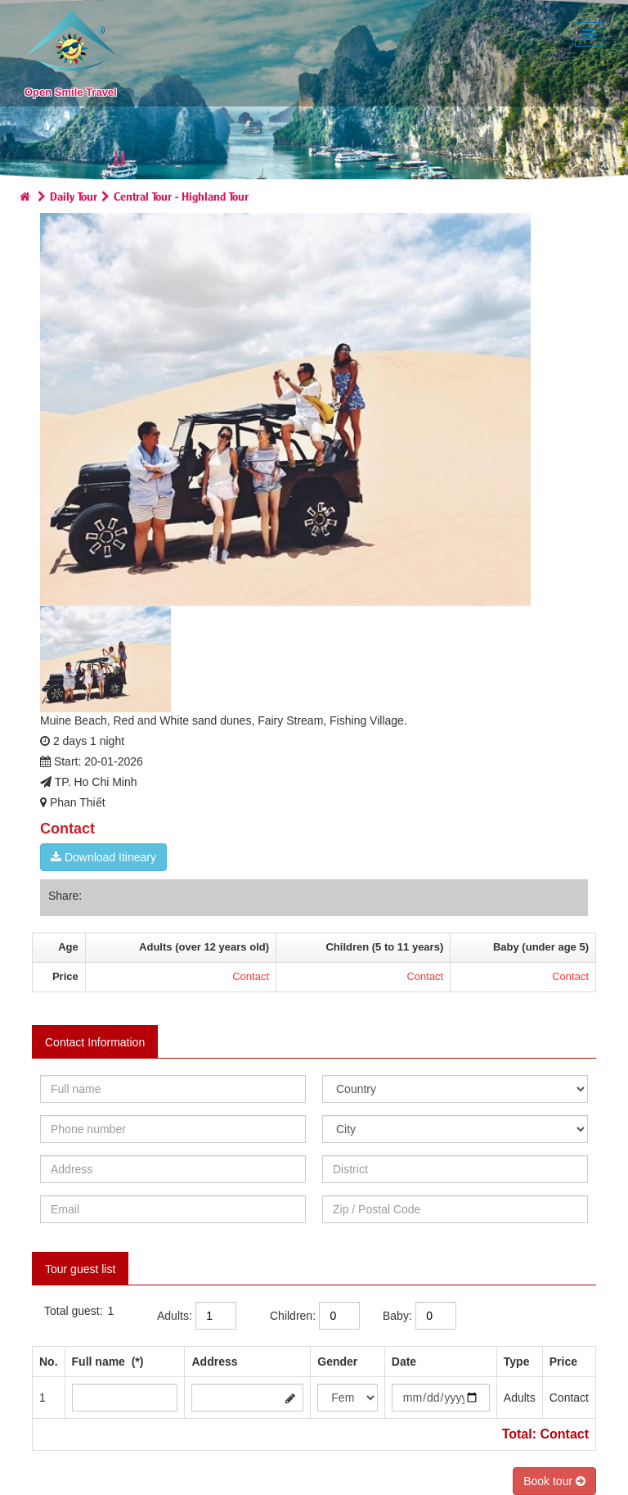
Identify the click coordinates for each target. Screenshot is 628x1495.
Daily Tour (73, 195)
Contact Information (95, 1042)
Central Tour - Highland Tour (181, 195)
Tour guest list (80, 1269)
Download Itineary (103, 857)
